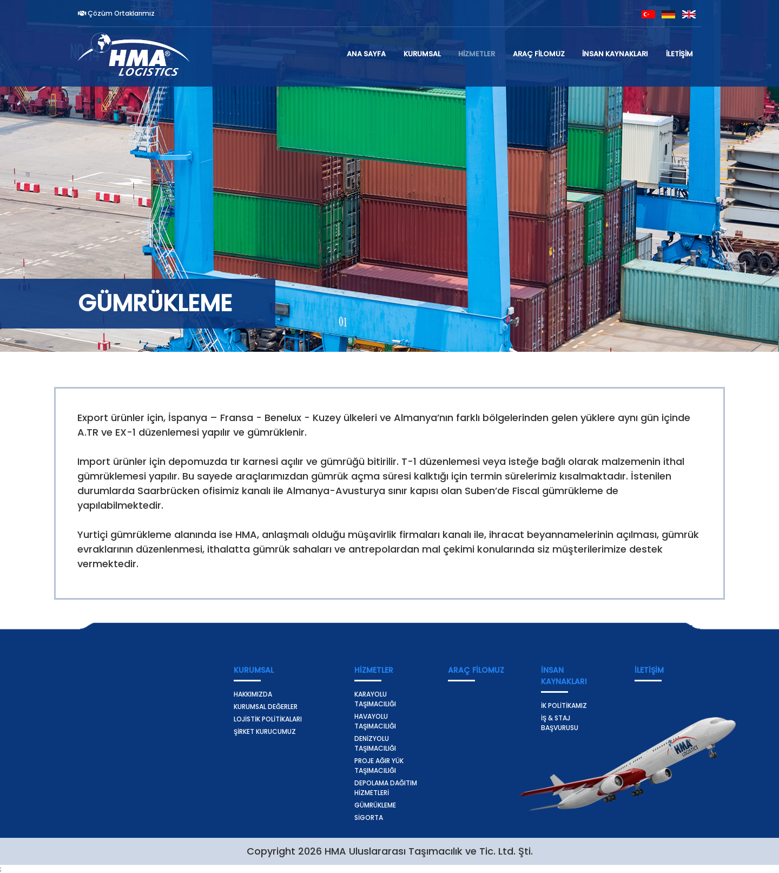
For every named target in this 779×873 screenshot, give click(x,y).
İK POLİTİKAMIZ (564, 705)
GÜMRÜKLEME (375, 805)
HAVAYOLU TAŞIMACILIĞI (375, 721)
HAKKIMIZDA (253, 694)
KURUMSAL (422, 54)
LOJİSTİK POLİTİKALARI (268, 719)
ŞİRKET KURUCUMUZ (265, 731)
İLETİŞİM (679, 54)
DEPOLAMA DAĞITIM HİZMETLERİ (385, 787)
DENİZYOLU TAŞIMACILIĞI (375, 743)
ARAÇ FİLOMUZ (539, 54)
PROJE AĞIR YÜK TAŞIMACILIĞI (379, 765)
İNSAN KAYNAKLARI (615, 54)
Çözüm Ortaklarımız (116, 13)
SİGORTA (368, 817)
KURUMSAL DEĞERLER (266, 706)
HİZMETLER (476, 54)
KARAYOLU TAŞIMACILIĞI (375, 699)
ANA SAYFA (366, 54)
